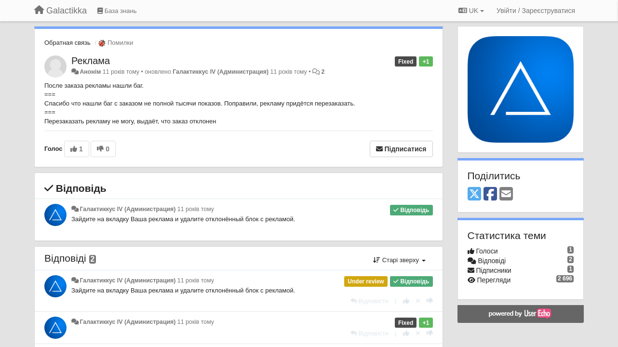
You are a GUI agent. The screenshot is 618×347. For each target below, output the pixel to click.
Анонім (90, 71)
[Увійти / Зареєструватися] (536, 10)
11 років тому (195, 209)
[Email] (506, 194)
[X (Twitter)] (474, 194)
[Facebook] (490, 194)
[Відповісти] (369, 301)
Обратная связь (67, 42)
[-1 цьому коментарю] (430, 301)
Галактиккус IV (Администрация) (221, 71)
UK (471, 10)
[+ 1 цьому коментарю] (406, 301)
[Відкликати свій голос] (418, 301)
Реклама (90, 60)
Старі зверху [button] (399, 260)
